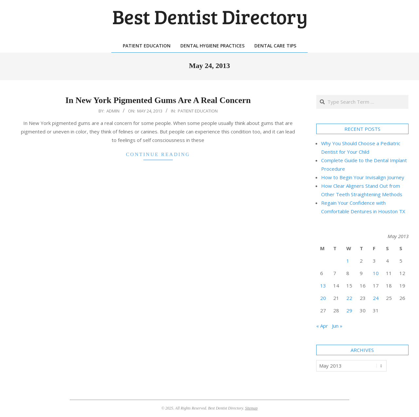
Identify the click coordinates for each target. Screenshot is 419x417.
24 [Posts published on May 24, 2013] (376, 298)
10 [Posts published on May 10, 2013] (376, 273)
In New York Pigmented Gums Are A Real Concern (158, 100)
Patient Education (198, 111)
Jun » (337, 325)
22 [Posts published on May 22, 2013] (349, 298)
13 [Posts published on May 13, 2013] (323, 285)
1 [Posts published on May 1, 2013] (347, 260)
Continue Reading (158, 154)
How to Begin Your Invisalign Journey (362, 177)
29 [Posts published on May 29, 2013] (349, 310)
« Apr (322, 325)
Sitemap (251, 408)
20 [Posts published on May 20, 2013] (323, 298)
